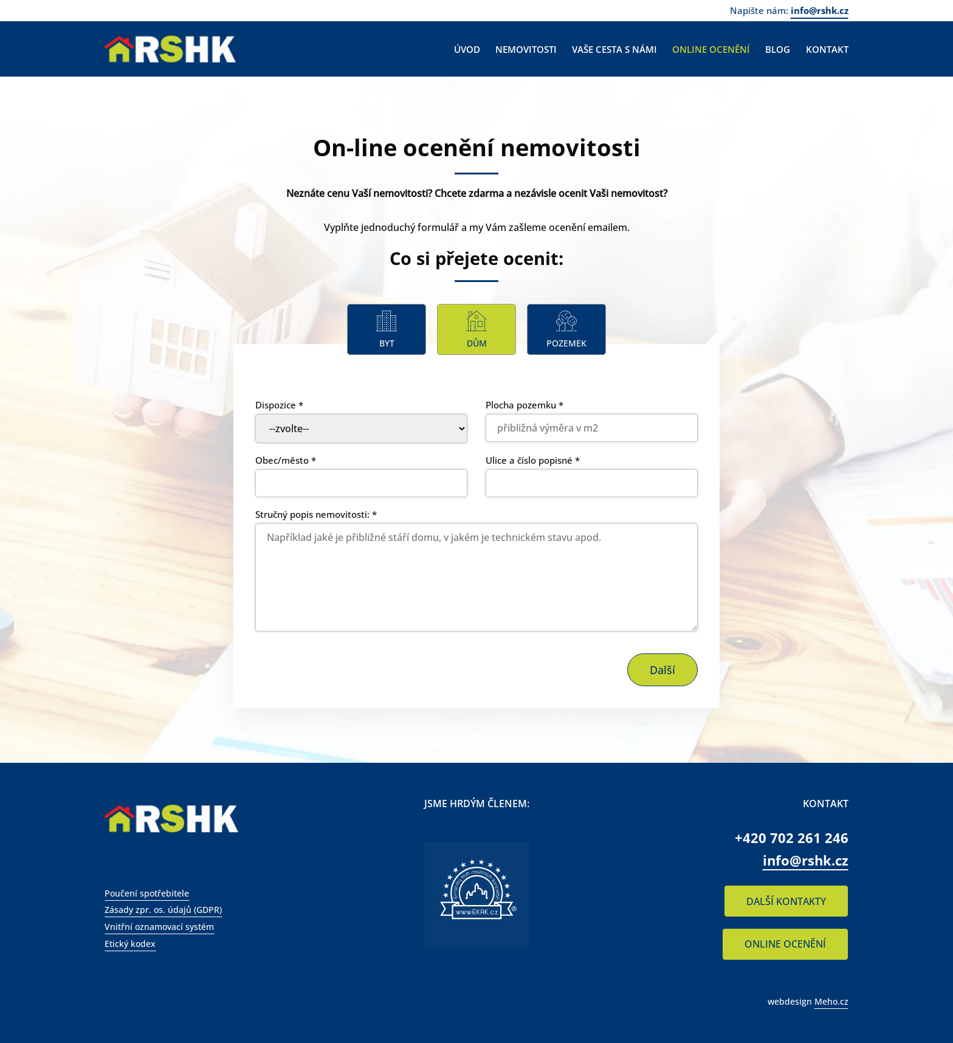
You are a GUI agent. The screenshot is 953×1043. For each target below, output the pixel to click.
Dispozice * (279, 405)
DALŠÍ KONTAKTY (786, 901)
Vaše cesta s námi (614, 49)
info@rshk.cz (819, 10)
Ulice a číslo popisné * (533, 460)
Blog (777, 49)
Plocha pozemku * (524, 405)
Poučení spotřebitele (147, 893)
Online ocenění (711, 49)
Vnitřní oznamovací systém (159, 926)
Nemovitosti (526, 49)
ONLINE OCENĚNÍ (785, 944)
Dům (477, 343)
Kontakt (827, 49)
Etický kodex (130, 943)
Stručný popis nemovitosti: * (316, 514)
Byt (386, 343)
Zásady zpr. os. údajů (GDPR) (163, 909)
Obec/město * (285, 460)
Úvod (467, 49)
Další (662, 670)
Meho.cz (831, 1001)
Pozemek (566, 343)
